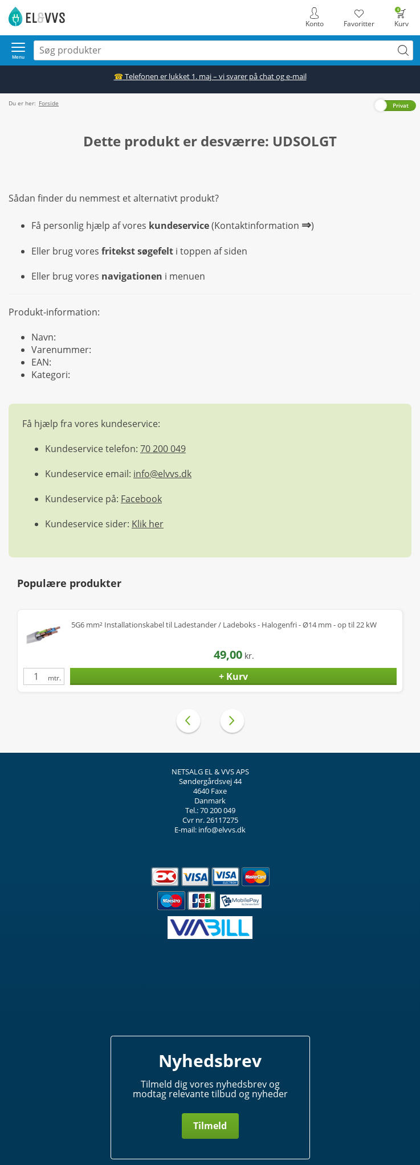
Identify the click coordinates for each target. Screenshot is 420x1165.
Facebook (141, 499)
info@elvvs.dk (162, 473)
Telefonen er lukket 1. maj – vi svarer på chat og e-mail (210, 76)
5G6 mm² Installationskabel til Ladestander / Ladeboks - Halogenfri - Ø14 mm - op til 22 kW (224, 625)
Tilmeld (210, 1125)
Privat (401, 105)
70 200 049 (163, 448)
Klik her (148, 524)
